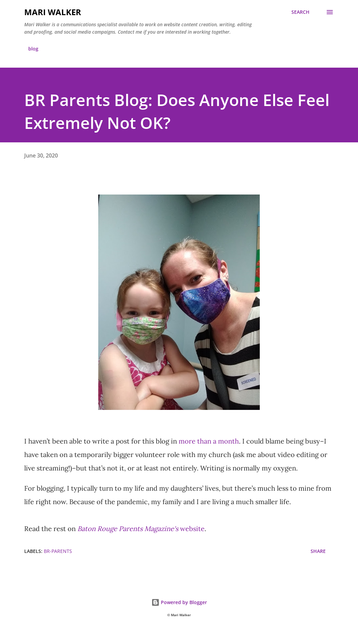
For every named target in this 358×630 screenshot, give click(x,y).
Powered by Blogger (179, 602)
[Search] (300, 12)
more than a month (209, 441)
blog (33, 48)
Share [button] (318, 551)
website (141, 528)
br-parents (58, 551)
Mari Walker (52, 12)
